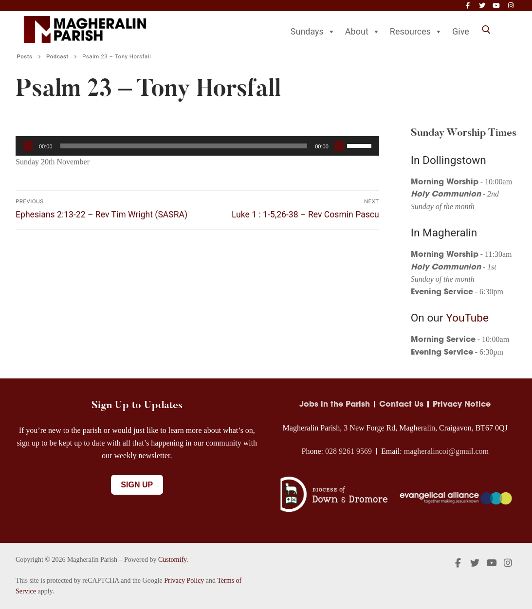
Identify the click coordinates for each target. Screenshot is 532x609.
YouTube (467, 317)
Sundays (313, 31)
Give (460, 31)
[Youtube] (496, 5)
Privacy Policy (184, 580)
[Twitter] (482, 5)
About (362, 31)
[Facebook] (467, 5)
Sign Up (137, 485)
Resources (416, 31)
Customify (172, 559)
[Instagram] (510, 5)
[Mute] (339, 146)
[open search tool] (486, 29)
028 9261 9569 (348, 451)
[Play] (28, 146)
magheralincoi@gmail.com (446, 451)
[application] (197, 146)
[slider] (184, 145)
